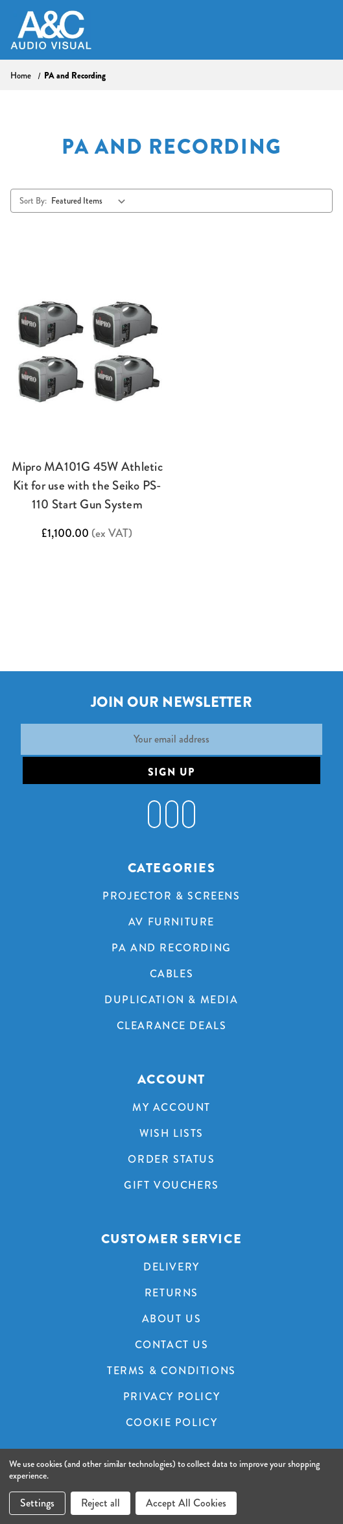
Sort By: (33, 201)
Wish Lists (171, 1133)
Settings (37, 1502)
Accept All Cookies (186, 1502)
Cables (172, 973)
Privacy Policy (171, 1396)
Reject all (100, 1502)
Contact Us (172, 1344)
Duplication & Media (171, 999)
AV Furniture (171, 921)
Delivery (171, 1266)
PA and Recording (171, 947)
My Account (171, 1107)
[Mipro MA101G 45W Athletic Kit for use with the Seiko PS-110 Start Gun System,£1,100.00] (87, 349)
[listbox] (91, 200)
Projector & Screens (171, 895)
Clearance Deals (172, 1025)
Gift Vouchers (171, 1185)
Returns (171, 1292)
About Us (172, 1318)
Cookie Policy (172, 1422)
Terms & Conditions (171, 1370)
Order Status (171, 1159)
